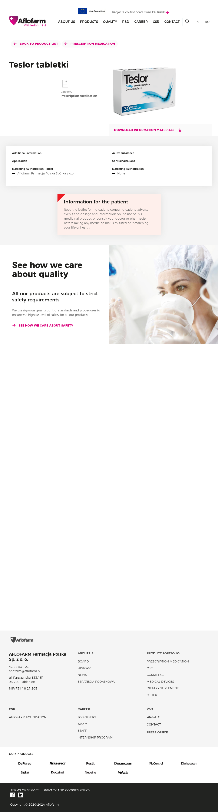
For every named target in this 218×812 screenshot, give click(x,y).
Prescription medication (89, 44)
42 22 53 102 (19, 667)
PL (197, 22)
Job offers (87, 717)
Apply (82, 724)
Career (141, 22)
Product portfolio (163, 653)
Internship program (95, 737)
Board (83, 661)
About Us (66, 22)
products (89, 22)
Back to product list (35, 44)
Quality (110, 22)
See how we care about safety (42, 325)
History (84, 668)
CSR (156, 22)
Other (152, 695)
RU (207, 22)
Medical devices (160, 682)
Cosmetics (155, 675)
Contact (172, 22)
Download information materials (148, 130)
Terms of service (25, 790)
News (82, 675)
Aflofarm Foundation (27, 717)
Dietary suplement (163, 688)
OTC (150, 668)
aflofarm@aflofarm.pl (24, 671)
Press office (157, 732)
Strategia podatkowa (96, 682)
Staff (82, 731)
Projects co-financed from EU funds (140, 12)
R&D (125, 22)
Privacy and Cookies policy (67, 790)
